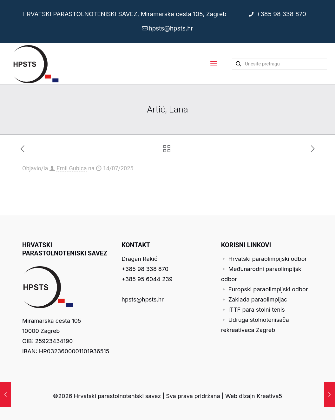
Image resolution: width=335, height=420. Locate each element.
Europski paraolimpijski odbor (268, 289)
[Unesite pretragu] (279, 64)
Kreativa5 (269, 396)
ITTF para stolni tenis (256, 309)
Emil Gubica (71, 168)
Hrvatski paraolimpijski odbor (267, 258)
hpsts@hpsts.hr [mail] (170, 28)
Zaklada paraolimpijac (257, 299)
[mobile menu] (213, 63)
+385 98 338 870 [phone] (282, 14)
